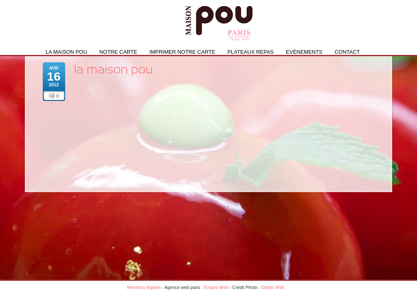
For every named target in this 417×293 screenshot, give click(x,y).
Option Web (273, 287)
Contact (347, 52)
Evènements (304, 52)
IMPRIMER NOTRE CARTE (182, 52)
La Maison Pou (66, 52)
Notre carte (118, 52)
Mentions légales (144, 287)
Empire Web (216, 287)
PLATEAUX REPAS (250, 52)
